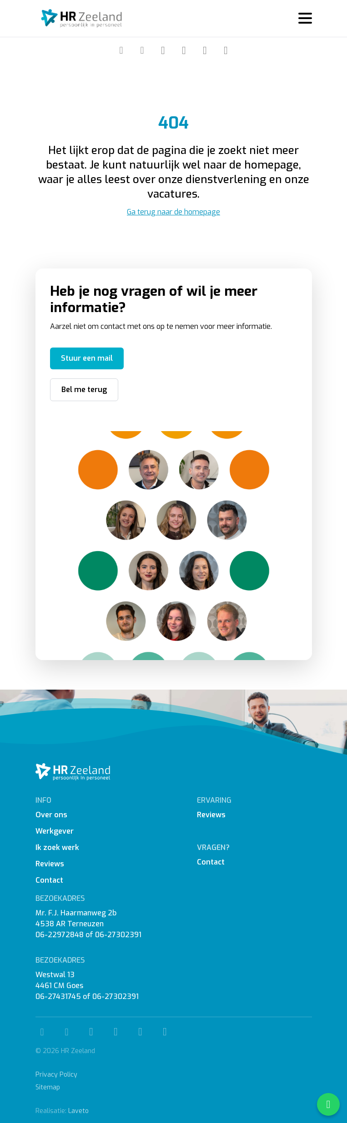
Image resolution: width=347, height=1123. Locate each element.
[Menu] (302, 18)
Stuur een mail (87, 358)
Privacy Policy (56, 1074)
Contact (49, 880)
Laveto (78, 1111)
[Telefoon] (121, 50)
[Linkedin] (205, 50)
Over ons (51, 815)
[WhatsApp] (226, 50)
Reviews (49, 864)
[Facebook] (163, 50)
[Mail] (142, 50)
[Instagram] (184, 50)
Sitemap (47, 1087)
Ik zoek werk (57, 847)
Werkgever (54, 831)
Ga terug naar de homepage (173, 212)
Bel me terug (84, 389)
